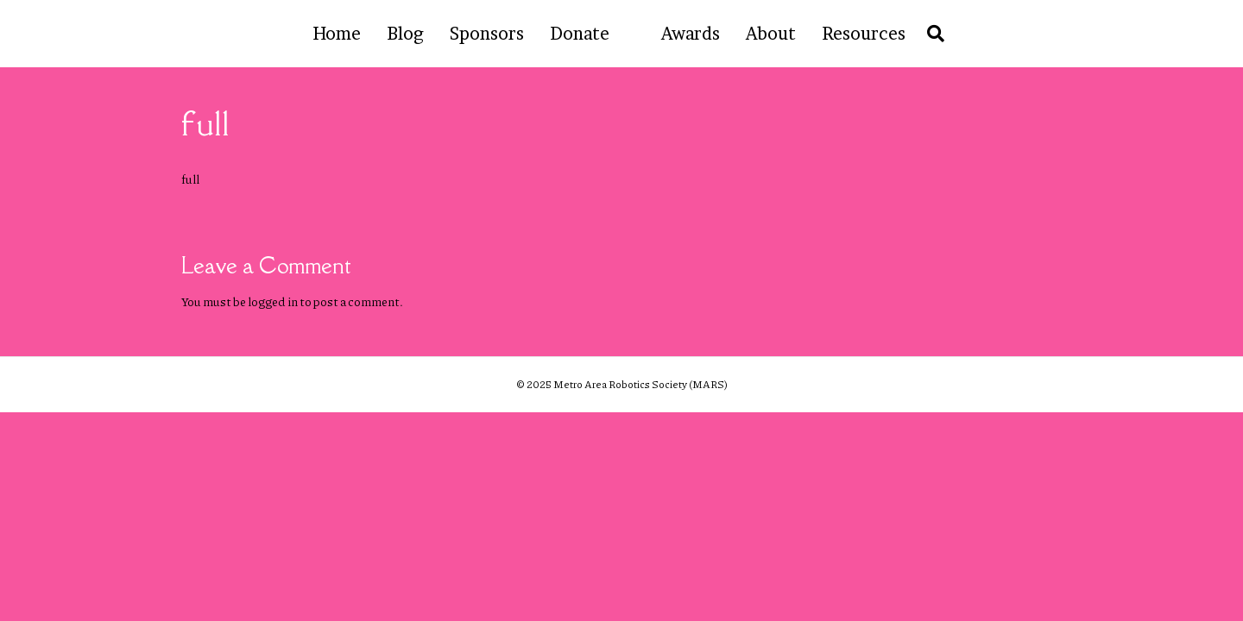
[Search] (931, 33)
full (190, 178)
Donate (579, 33)
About (771, 33)
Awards (690, 33)
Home (336, 33)
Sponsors (487, 33)
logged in (273, 301)
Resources (863, 33)
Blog (405, 33)
